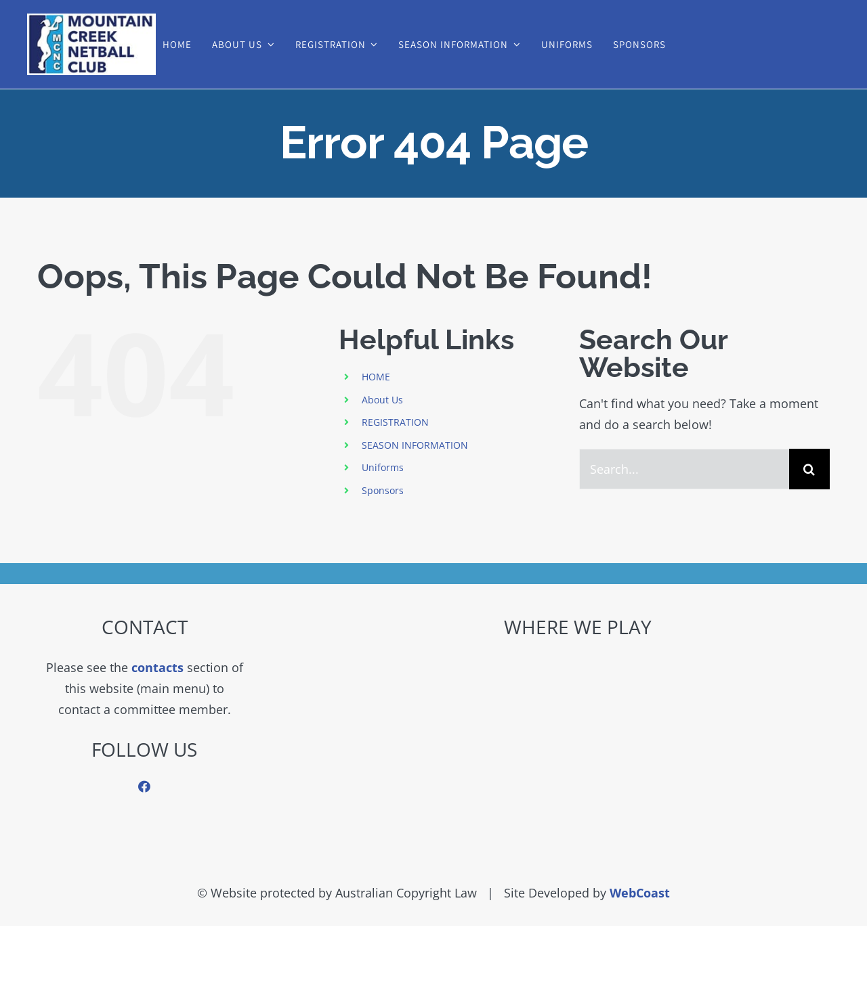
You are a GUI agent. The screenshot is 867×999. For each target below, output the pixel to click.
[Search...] (684, 469)
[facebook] (144, 786)
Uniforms (383, 467)
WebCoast (640, 893)
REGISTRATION (395, 422)
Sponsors (383, 490)
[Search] (809, 469)
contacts (157, 667)
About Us (382, 399)
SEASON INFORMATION (415, 445)
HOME (376, 376)
